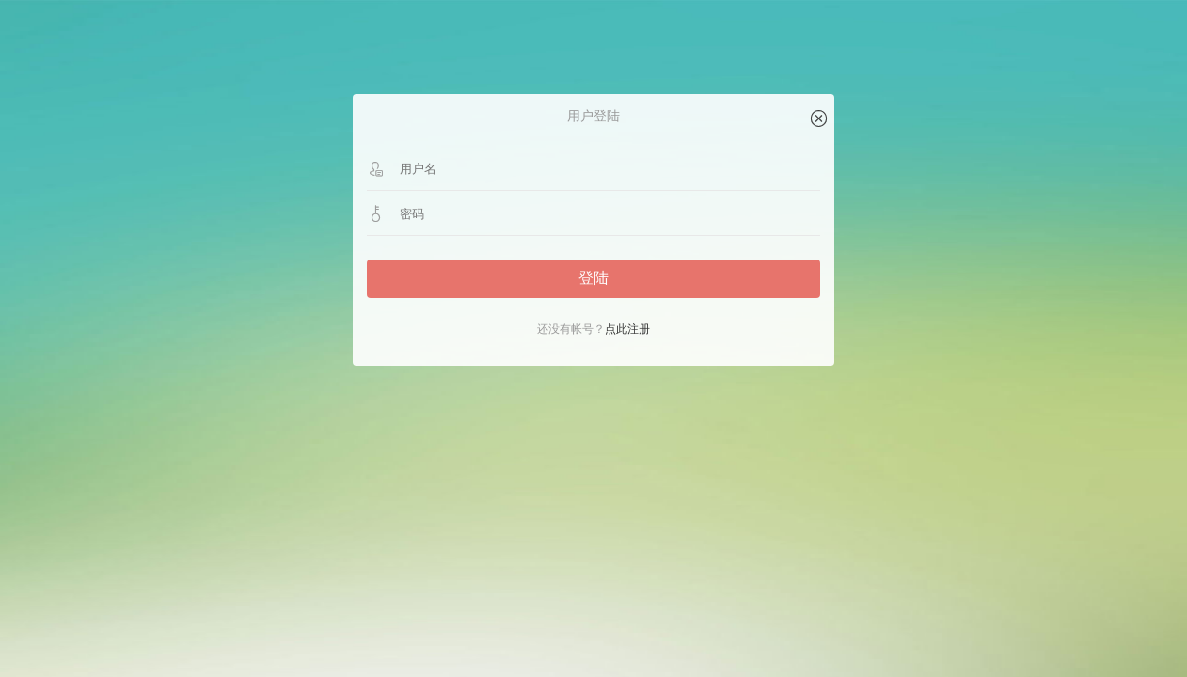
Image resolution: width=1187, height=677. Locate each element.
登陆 (593, 278)
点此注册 (627, 329)
